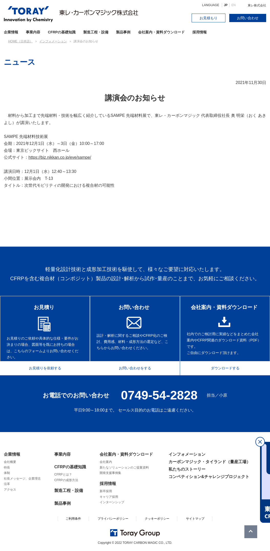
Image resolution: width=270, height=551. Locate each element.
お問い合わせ (247, 18)
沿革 (7, 484)
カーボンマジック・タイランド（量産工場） (210, 462)
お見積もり (208, 18)
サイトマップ (195, 518)
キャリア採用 (109, 497)
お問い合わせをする (135, 367)
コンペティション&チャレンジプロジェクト (209, 476)
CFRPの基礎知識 (70, 467)
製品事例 (123, 32)
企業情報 (12, 454)
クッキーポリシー (157, 518)
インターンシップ (112, 502)
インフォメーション (187, 454)
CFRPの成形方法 (66, 480)
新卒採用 (106, 491)
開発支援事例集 (110, 473)
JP (226, 5)
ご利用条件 (73, 518)
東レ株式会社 (257, 5)
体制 (7, 473)
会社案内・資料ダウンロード (161, 32)
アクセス (10, 489)
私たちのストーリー (187, 469)
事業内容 (33, 32)
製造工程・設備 (95, 32)
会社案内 (106, 462)
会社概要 (10, 462)
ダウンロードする (228, 367)
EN (233, 5)
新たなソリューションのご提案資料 (124, 467)
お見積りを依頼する (41, 367)
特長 (7, 467)
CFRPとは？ (63, 474)
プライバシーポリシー (113, 518)
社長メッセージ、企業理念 (22, 478)
